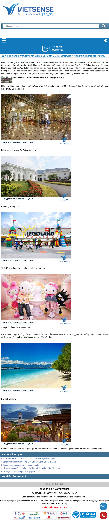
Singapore (33, 62)
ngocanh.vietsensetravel (50, 49)
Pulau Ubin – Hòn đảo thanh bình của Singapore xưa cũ (33, 79)
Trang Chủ (35, 9)
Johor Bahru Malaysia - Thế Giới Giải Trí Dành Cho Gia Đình (29, 462)
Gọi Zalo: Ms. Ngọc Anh (45, 48)
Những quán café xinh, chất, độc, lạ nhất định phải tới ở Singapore (32, 468)
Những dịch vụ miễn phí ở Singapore (19, 471)
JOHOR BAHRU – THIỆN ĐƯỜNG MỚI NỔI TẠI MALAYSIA (29, 458)
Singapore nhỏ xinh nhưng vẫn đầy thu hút (21, 465)
